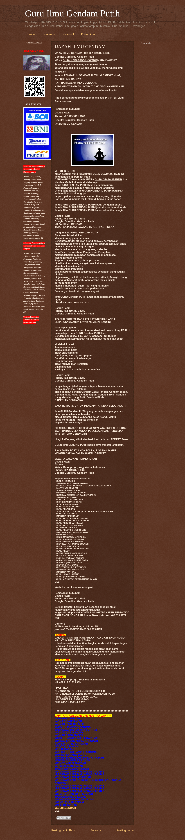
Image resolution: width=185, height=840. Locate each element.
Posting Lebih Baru (63, 830)
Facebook (69, 34)
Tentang (32, 34)
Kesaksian (49, 34)
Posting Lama (125, 830)
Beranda (95, 830)
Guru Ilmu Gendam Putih (72, 13)
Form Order (88, 34)
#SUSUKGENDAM (65, 808)
